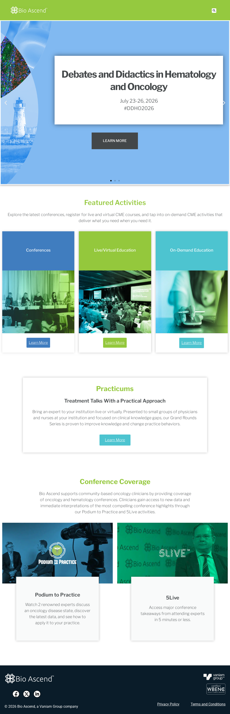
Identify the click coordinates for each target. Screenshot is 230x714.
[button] (214, 10)
